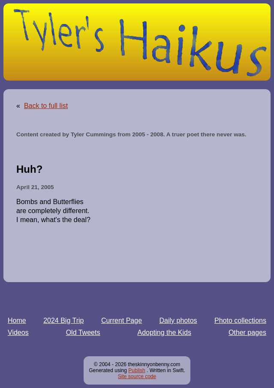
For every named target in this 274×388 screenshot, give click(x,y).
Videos (18, 332)
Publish (136, 370)
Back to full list (46, 105)
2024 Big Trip (63, 320)
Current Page (121, 320)
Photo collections (240, 320)
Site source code (137, 376)
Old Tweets (83, 332)
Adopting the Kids (164, 332)
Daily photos (178, 320)
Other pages (247, 332)
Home (17, 320)
